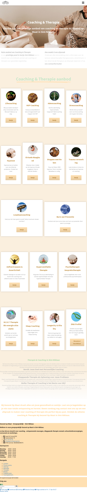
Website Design (29, 489)
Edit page (4, 489)
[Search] (16, 486)
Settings (19, 489)
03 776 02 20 (9, 439)
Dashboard (12, 489)
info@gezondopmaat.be (12, 441)
